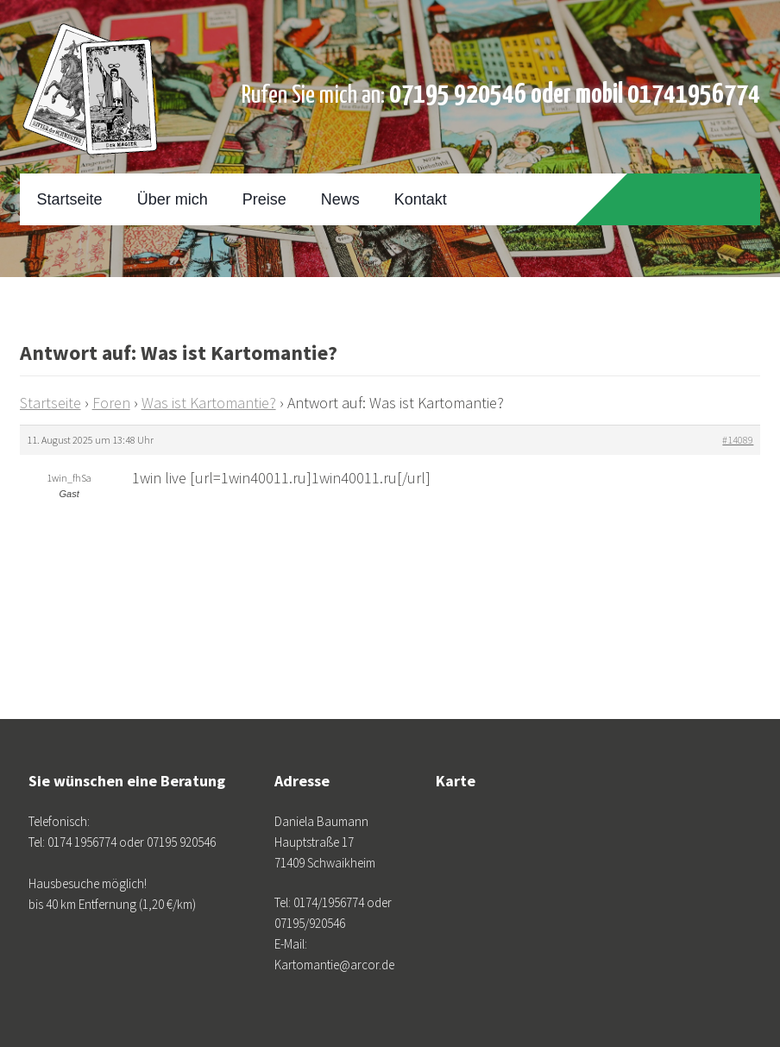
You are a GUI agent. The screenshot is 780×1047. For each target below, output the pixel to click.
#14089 (737, 439)
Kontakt (420, 199)
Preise (264, 199)
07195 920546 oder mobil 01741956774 (574, 95)
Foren (111, 403)
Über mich (172, 199)
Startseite (70, 199)
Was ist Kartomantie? (209, 403)
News (340, 199)
